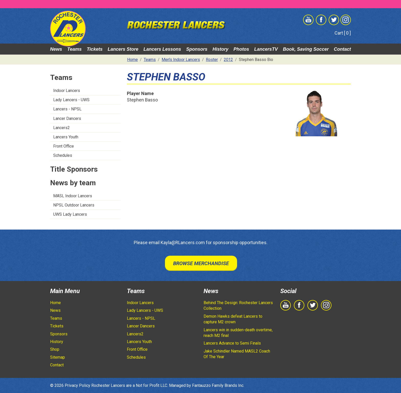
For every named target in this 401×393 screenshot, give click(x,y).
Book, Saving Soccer (306, 49)
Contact (342, 49)
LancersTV (266, 49)
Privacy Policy (77, 385)
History (220, 49)
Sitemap (57, 357)
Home (55, 302)
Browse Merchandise (201, 263)
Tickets (95, 49)
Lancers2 (61, 127)
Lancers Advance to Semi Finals (232, 343)
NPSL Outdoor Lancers (73, 205)
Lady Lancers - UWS (71, 99)
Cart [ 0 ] (343, 33)
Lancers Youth (65, 137)
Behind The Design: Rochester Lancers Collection (238, 305)
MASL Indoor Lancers (72, 195)
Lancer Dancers (67, 118)
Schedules (62, 155)
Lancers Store (123, 49)
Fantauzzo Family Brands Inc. (218, 385)
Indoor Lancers (66, 90)
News (56, 49)
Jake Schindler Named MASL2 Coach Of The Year (237, 354)
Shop (54, 349)
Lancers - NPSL (67, 109)
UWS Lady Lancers (70, 214)
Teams (74, 49)
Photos (241, 49)
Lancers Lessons (162, 49)
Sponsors (196, 49)
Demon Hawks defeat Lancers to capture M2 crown (233, 319)
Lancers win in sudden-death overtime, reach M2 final (238, 332)
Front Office (63, 146)
